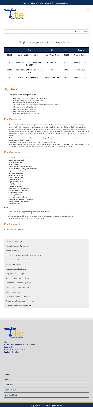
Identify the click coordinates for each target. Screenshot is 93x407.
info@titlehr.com (63, 3)
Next (86, 32)
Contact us (9, 385)
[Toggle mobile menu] (88, 8)
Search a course (11, 390)
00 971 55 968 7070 (17, 350)
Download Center (11, 395)
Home (7, 375)
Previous (78, 32)
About (7, 380)
